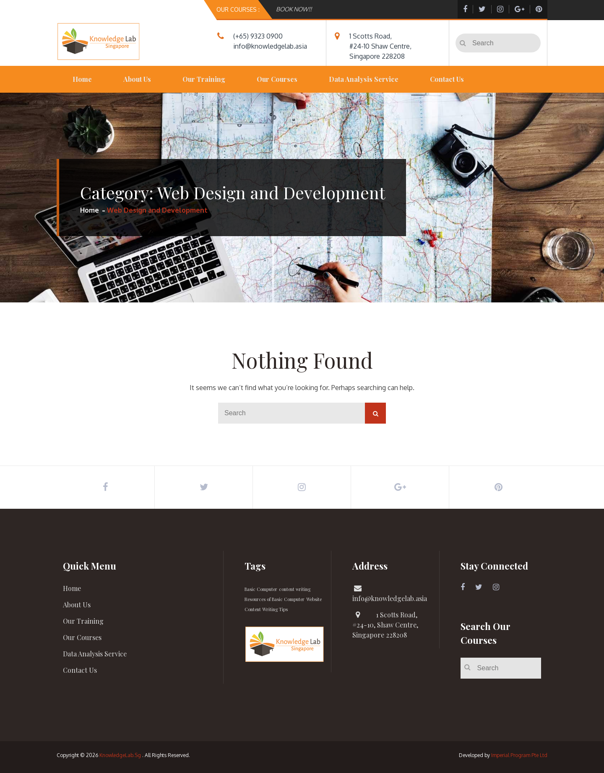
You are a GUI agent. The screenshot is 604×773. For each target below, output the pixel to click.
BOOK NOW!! (294, 9)
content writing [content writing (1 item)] (294, 589)
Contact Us (447, 79)
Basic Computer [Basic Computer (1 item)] (261, 589)
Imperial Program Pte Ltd (519, 755)
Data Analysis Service (363, 79)
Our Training (203, 79)
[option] (363, 9)
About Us (137, 79)
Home (82, 79)
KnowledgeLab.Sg (120, 755)
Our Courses (277, 79)
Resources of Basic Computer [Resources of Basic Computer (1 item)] (275, 599)
